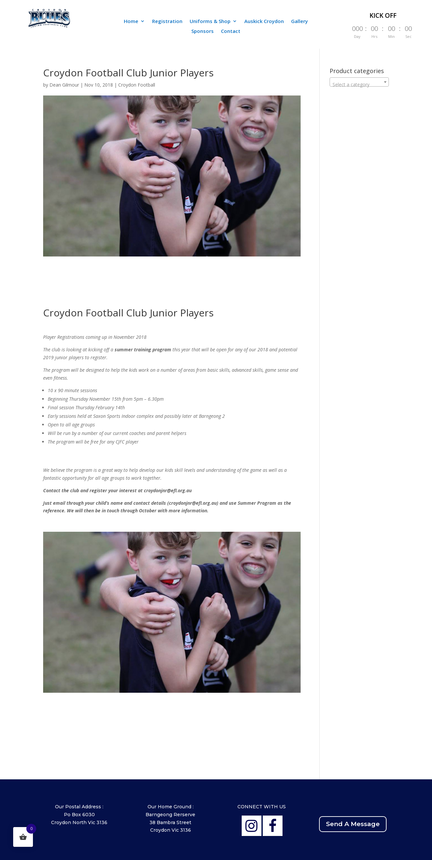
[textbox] (359, 85)
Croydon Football (136, 85)
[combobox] (359, 82)
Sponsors (202, 31)
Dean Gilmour (64, 85)
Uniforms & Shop (210, 21)
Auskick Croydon (264, 21)
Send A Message (353, 824)
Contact (230, 31)
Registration (167, 21)
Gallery (299, 21)
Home (131, 21)
